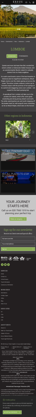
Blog (2, 301)
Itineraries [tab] (23, 56)
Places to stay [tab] (18, 60)
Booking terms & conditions (28, 347)
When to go (4, 303)
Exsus (18, 2)
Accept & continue (12, 412)
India (2, 317)
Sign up (18, 249)
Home (2, 41)
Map (27, 35)
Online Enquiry (4, 279)
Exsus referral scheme (6, 336)
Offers (2, 298)
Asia (15, 41)
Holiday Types (4, 295)
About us (3, 328)
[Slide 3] (19, 29)
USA (2, 320)
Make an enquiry (18, 219)
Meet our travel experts (7, 330)
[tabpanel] (18, 128)
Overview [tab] (12, 56)
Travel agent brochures (6, 339)
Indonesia (21, 41)
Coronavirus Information (7, 285)
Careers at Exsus (5, 333)
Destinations (9, 41)
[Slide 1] (16, 29)
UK (1, 311)
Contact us (3, 276)
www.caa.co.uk (23, 372)
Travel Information (5, 282)
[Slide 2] (18, 29)
